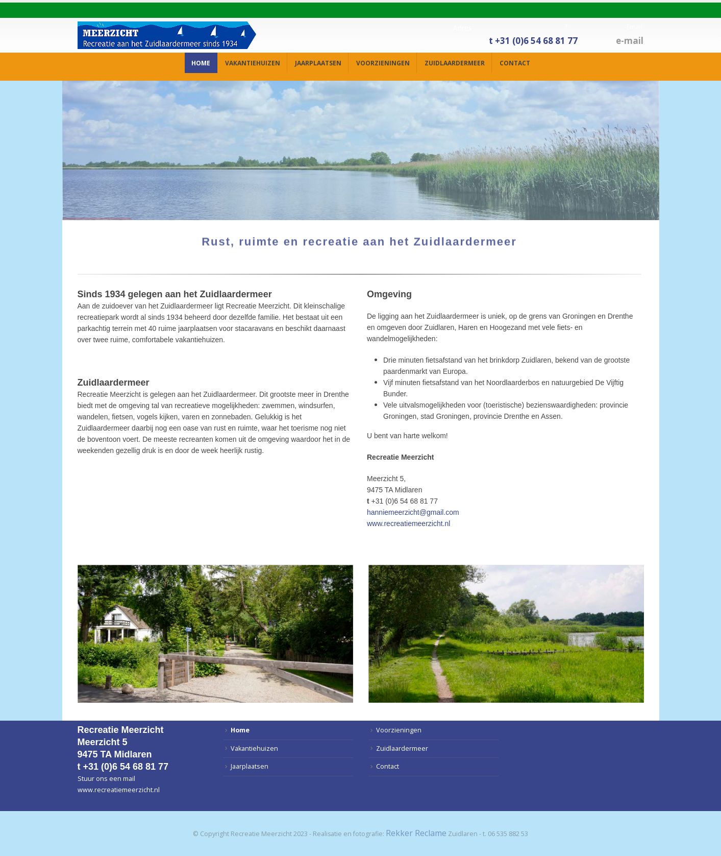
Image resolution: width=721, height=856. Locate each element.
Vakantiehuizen (252, 63)
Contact (515, 63)
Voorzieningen (383, 63)
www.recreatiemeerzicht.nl (408, 523)
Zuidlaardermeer (455, 63)
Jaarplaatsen (318, 63)
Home (200, 63)
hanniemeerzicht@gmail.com (413, 512)
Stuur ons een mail (106, 778)
